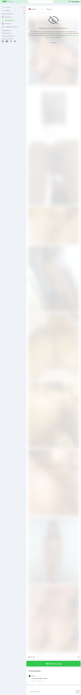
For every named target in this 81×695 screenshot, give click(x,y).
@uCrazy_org (53, 663)
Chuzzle (33, 676)
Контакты (11, 36)
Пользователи (6, 33)
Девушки (49, 9)
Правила (4, 36)
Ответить (40, 681)
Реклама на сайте (7, 39)
